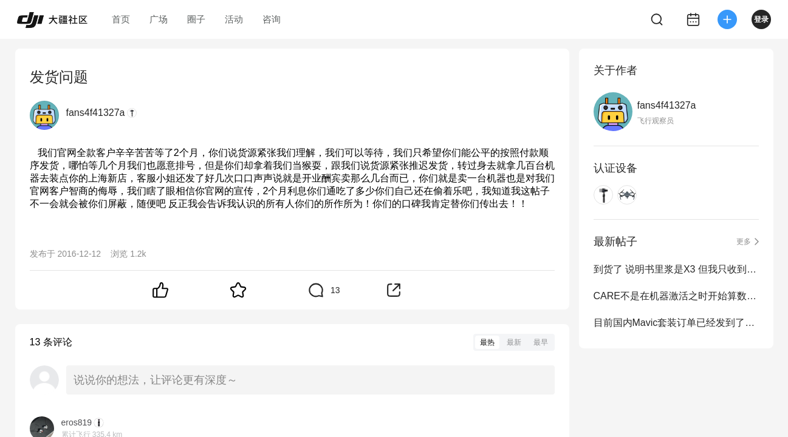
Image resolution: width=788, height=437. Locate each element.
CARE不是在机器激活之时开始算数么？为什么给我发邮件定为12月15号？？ (676, 296)
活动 (234, 19)
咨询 (271, 19)
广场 (158, 19)
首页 (121, 19)
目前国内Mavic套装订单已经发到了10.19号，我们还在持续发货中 (676, 322)
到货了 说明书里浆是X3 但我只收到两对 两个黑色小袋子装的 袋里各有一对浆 (676, 269)
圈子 (196, 19)
